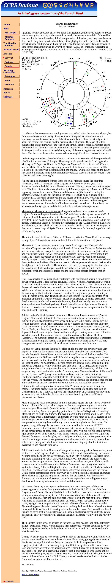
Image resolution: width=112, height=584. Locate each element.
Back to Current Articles (30, 575)
